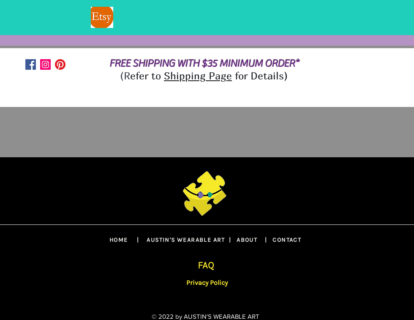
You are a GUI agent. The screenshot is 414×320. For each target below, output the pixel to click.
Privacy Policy (207, 283)
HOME (118, 239)
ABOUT (247, 239)
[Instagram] (45, 64)
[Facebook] (30, 64)
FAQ (206, 265)
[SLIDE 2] (207, 14)
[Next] (366, 18)
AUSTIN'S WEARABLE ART (186, 239)
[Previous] (47, 18)
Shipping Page (198, 76)
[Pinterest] (60, 64)
